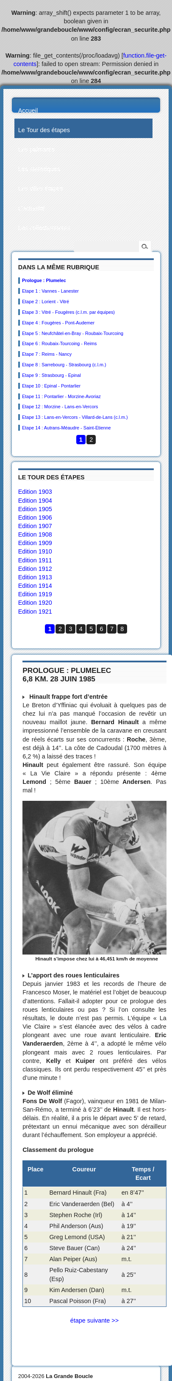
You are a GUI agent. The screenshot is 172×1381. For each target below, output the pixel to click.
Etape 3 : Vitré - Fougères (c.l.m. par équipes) (68, 312)
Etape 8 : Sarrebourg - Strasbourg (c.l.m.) (64, 364)
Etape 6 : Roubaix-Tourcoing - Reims (59, 343)
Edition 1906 (35, 517)
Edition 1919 (35, 594)
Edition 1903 (35, 491)
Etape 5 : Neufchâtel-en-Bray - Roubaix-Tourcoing (72, 333)
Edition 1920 (35, 602)
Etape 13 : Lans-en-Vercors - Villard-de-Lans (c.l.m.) (75, 417)
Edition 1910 (35, 551)
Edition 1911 (35, 560)
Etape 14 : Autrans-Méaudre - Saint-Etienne (66, 427)
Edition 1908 (35, 534)
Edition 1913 (35, 577)
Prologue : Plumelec (44, 280)
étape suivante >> (94, 1320)
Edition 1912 (35, 568)
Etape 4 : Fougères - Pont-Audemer (58, 322)
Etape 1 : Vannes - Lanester (50, 290)
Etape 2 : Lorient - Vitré (45, 301)
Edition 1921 (35, 611)
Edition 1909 (35, 543)
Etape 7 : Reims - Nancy (47, 354)
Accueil (28, 110)
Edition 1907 (35, 526)
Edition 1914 (35, 585)
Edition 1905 (35, 509)
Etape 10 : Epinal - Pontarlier (51, 385)
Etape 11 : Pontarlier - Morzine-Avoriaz (61, 396)
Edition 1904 (35, 500)
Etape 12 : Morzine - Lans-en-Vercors (60, 406)
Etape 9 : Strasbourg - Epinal (51, 375)
